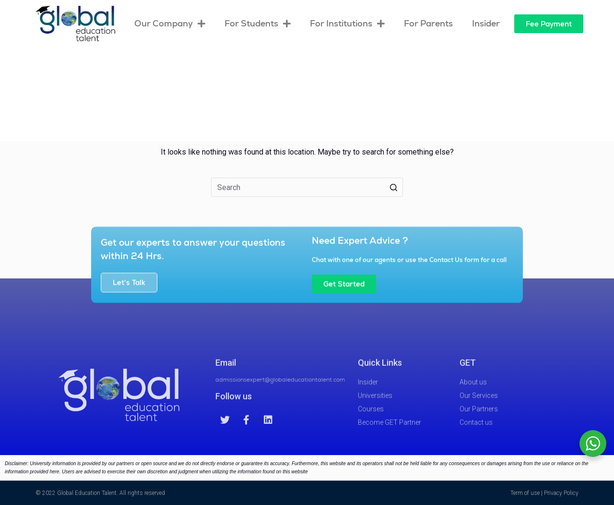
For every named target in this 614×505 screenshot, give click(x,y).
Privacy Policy (561, 493)
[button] (548, 23)
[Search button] (393, 187)
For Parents (428, 23)
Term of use (525, 493)
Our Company (169, 23)
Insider (486, 23)
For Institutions (347, 23)
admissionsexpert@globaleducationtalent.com (280, 389)
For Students (257, 23)
